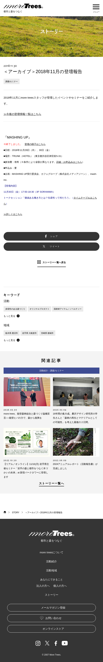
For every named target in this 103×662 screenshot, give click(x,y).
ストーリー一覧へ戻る (54, 262)
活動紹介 (51, 561)
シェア (54, 236)
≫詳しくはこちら (13, 214)
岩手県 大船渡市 (29, 333)
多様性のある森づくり (15, 309)
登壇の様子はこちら (35, 144)
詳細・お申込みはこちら (69, 162)
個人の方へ (60, 585)
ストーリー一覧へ (51, 483)
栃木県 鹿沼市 (11, 333)
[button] (12, 315)
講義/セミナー (11, 81)
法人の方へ (43, 585)
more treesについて (51, 552)
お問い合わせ (53, 618)
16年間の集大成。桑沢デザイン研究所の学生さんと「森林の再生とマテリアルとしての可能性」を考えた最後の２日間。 (75, 418)
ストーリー (51, 594)
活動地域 (51, 570)
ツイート (55, 246)
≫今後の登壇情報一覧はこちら (22, 114)
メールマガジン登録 (53, 607)
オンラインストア (53, 628)
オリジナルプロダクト (39, 309)
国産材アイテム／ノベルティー (67, 309)
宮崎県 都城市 (47, 333)
